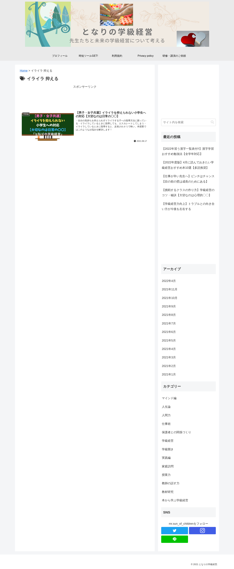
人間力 (166, 415)
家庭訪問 (168, 466)
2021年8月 (169, 314)
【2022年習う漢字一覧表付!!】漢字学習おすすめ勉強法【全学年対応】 (188, 151)
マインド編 (169, 398)
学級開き (168, 449)
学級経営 (168, 440)
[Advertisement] (85, 96)
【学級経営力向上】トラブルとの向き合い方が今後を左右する (188, 206)
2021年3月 (169, 357)
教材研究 (168, 491)
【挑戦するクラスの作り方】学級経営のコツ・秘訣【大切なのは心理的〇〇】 (188, 192)
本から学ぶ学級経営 (175, 500)
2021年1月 (169, 374)
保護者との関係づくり (176, 432)
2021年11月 (169, 289)
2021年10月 (169, 298)
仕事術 (166, 423)
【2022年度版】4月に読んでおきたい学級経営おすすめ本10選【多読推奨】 (188, 165)
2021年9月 (169, 306)
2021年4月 (169, 349)
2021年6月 (169, 332)
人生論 (166, 406)
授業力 (166, 474)
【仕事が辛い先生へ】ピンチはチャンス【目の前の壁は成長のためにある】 (188, 179)
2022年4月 (169, 281)
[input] (188, 122)
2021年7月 (169, 323)
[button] (212, 122)
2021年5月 (169, 340)
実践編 (166, 457)
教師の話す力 (170, 483)
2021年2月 (169, 366)
